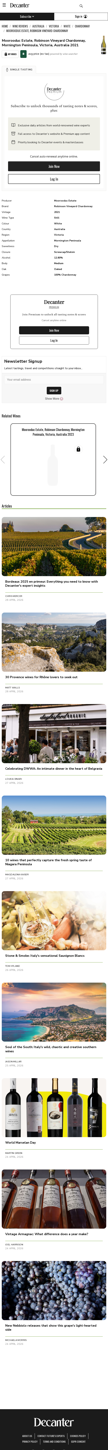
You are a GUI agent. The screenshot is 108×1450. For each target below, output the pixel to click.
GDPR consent (78, 1441)
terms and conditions (54, 1441)
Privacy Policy (29, 1441)
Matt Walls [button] (12, 687)
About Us (27, 1436)
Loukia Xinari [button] (13, 779)
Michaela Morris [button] (16, 1340)
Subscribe (27, 16)
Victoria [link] (54, 26)
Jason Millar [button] (13, 1061)
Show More (54, 398)
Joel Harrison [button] (14, 1244)
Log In (54, 179)
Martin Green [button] (13, 1153)
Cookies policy (78, 1436)
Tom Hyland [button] (12, 966)
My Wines (10, 54)
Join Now (54, 166)
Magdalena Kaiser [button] (17, 874)
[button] (19, 69)
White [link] (67, 26)
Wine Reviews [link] (20, 26)
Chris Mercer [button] (13, 596)
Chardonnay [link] (82, 26)
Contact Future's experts (51, 1436)
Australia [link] (38, 26)
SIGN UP (54, 390)
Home (5, 26)
